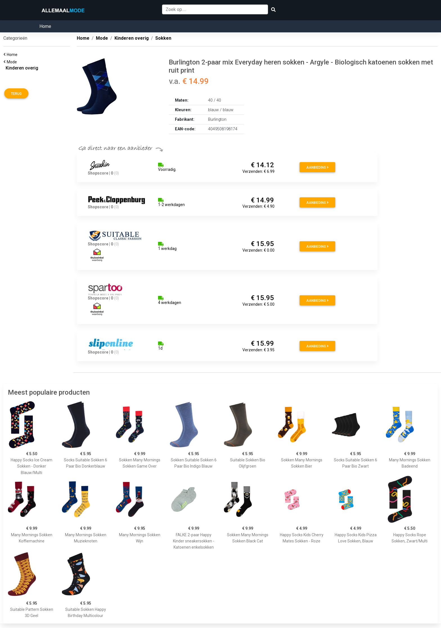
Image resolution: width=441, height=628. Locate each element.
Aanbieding (317, 167)
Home (45, 26)
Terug (16, 94)
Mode (13, 62)
